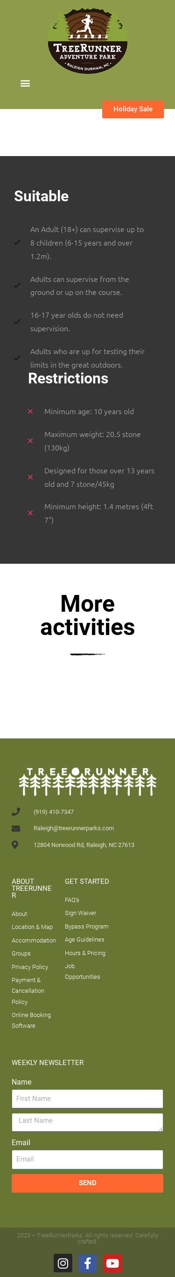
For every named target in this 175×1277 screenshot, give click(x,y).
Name (21, 1082)
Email (21, 1142)
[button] (25, 82)
